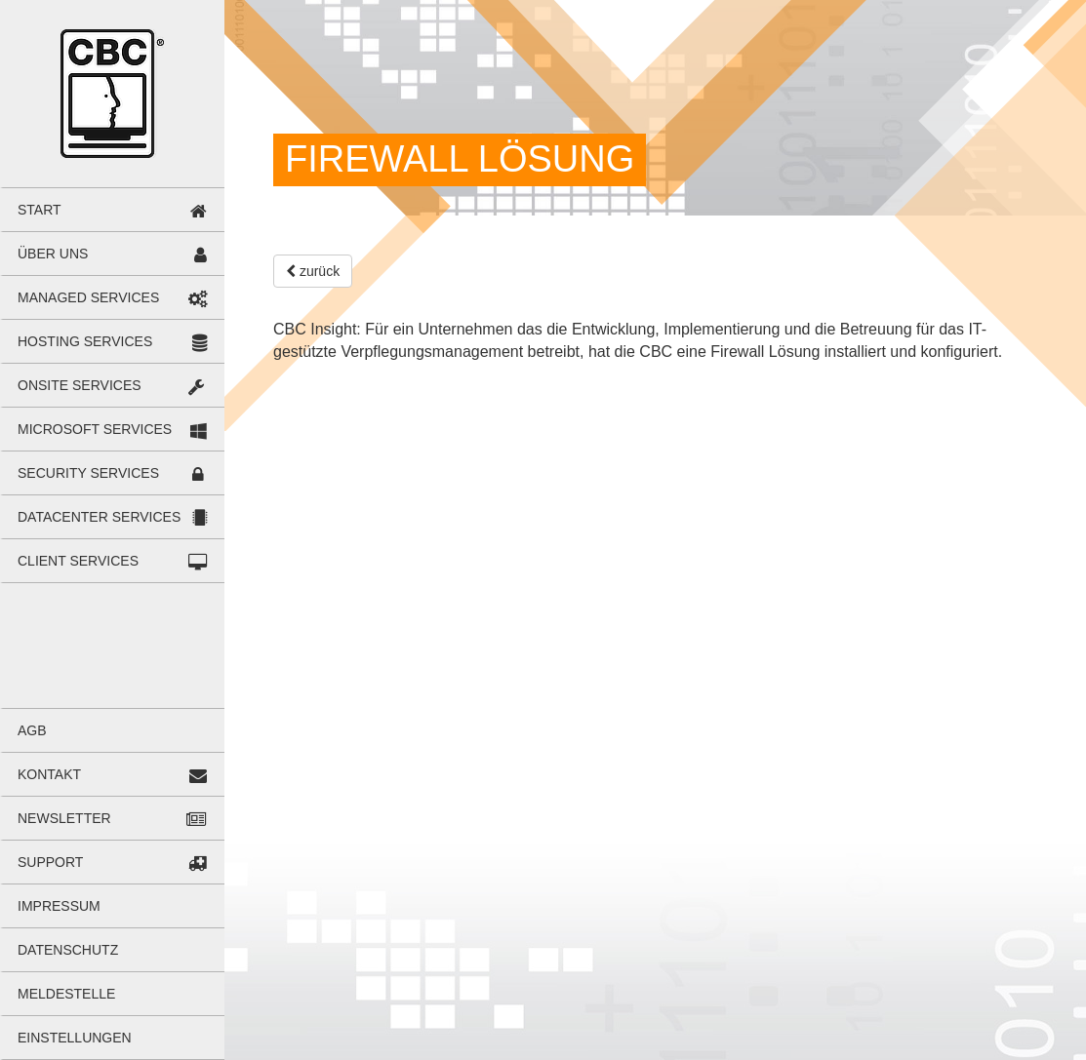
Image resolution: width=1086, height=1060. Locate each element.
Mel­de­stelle (66, 993)
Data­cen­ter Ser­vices (99, 517)
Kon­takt (49, 774)
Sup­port (50, 862)
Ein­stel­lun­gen (75, 1037)
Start (39, 209)
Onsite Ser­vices (79, 385)
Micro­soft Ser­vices (95, 429)
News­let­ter (64, 818)
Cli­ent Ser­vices (78, 561)
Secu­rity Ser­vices (88, 473)
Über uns (53, 253)
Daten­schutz (68, 950)
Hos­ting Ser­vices (85, 341)
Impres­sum (59, 906)
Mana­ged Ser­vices (88, 297)
